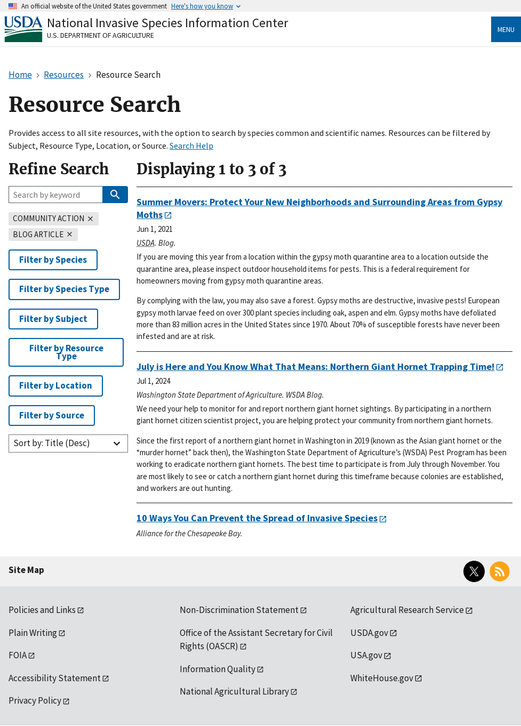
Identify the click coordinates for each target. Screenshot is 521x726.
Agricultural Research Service (407, 610)
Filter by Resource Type (66, 352)
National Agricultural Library (234, 691)
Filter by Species (53, 259)
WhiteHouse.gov (381, 678)
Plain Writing (33, 633)
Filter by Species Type (64, 289)
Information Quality (217, 669)
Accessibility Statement (55, 678)
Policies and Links (42, 610)
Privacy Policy (35, 700)
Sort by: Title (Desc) (51, 443)
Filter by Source (51, 415)
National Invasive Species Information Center (167, 22)
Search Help (191, 145)
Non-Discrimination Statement (239, 610)
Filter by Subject (53, 319)
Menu (506, 29)
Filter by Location (55, 385)
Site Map (26, 570)
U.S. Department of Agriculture (100, 35)
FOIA (18, 655)
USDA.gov (369, 633)
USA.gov (366, 655)
